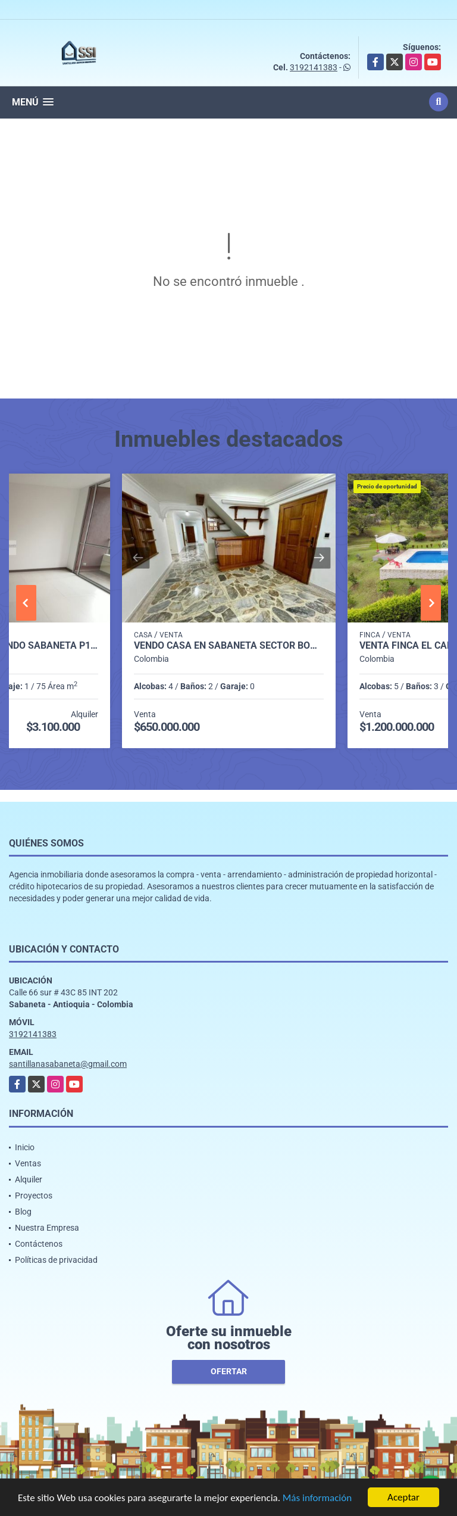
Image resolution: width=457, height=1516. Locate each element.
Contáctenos (38, 1244)
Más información (317, 1498)
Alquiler (28, 1179)
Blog (23, 1211)
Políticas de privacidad (56, 1260)
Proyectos (33, 1195)
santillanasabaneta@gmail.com (68, 1064)
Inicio (25, 1147)
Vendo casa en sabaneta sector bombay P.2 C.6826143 (229, 645)
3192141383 (313, 67)
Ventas (28, 1163)
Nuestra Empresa (47, 1227)
